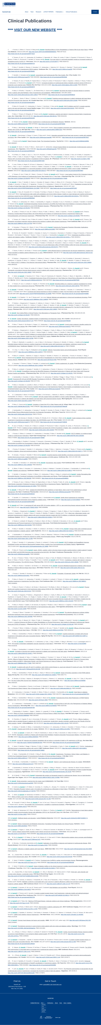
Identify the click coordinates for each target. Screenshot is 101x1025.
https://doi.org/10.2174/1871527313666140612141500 (23, 876)
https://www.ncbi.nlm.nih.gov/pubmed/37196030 (53, 422)
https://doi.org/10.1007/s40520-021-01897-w (74, 636)
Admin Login (57, 1017)
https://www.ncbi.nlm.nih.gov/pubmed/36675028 (65, 280)
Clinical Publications (71, 12)
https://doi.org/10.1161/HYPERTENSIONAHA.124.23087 (24, 188)
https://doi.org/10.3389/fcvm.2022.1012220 (61, 601)
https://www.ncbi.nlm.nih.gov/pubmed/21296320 (21, 943)
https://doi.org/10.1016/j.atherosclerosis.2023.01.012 (78, 252)
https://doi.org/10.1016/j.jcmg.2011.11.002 (25, 909)
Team (32, 12)
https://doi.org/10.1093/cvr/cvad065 (18, 459)
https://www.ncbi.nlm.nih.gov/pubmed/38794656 (51, 124)
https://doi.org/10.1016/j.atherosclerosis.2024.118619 (23, 94)
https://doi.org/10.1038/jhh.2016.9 (17, 806)
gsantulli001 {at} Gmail (49, 984)
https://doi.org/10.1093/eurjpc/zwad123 (59, 326)
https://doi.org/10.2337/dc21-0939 (38, 700)
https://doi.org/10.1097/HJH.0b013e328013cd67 (21, 973)
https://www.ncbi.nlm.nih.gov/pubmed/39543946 (53, 77)
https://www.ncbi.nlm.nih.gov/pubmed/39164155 (21, 118)
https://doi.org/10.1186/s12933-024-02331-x (58, 237)
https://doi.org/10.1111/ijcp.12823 (17, 814)
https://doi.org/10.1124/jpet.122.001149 (62, 624)
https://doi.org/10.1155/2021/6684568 (18, 715)
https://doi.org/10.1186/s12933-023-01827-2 (70, 451)
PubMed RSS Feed (35, 1003)
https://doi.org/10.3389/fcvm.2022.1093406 (20, 464)
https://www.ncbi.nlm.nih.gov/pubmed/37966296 (53, 406)
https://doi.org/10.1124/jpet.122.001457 (19, 315)
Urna (43, 1006)
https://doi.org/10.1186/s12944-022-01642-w (61, 531)
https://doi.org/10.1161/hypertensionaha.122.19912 (22, 486)
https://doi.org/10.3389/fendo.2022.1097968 (20, 616)
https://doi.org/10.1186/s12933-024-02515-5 (33, 170)
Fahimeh (43, 1004)
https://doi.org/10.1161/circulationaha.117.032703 (22, 791)
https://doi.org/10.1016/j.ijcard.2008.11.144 (48, 957)
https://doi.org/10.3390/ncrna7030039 (46, 705)
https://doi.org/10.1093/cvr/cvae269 (62, 69)
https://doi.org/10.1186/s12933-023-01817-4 (52, 346)
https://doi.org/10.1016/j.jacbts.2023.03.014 (20, 414)
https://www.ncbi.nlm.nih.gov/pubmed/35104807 (21, 501)
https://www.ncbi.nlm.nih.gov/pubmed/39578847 (69, 170)
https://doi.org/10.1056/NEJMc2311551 (19, 406)
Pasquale (44, 1009)
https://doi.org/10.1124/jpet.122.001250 (19, 445)
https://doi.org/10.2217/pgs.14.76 (27, 862)
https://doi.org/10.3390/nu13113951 (60, 729)
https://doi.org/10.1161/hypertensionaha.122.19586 (33, 546)
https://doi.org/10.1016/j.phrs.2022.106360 (66, 562)
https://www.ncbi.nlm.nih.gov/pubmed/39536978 (21, 87)
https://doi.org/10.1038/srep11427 (31, 839)
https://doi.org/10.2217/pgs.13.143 (19, 903)
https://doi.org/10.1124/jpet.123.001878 (19, 178)
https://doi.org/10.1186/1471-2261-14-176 (58, 884)
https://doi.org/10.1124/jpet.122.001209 (19, 381)
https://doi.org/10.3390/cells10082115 (60, 688)
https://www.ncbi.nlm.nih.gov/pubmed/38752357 (63, 188)
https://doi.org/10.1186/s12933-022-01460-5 (59, 470)
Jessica (43, 1011)
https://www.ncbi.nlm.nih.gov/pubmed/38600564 (21, 198)
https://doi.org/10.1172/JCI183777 (49, 61)
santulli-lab (50, 998)
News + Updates (67, 1003)
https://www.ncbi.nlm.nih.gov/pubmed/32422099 (66, 742)
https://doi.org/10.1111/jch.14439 (17, 608)
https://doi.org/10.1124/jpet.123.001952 (69, 215)
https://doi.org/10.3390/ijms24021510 (31, 280)
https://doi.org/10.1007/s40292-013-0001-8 (57, 895)
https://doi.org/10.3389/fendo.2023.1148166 (30, 365)
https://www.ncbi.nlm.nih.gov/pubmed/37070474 (21, 391)
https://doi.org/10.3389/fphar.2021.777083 (19, 663)
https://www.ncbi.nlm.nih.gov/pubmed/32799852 (31, 750)
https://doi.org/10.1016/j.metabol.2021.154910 (39, 694)
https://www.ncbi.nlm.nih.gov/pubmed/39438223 (61, 94)
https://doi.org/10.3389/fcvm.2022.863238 (19, 478)
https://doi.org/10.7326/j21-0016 (29, 507)
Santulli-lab (6, 12)
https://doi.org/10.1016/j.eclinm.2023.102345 (41, 430)
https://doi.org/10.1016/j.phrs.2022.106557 (20, 272)
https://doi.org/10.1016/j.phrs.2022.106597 (45, 309)
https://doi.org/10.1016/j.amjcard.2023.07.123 (20, 321)
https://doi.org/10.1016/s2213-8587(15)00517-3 (74, 818)
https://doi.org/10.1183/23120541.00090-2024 (49, 129)
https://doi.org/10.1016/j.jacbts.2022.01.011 (72, 567)
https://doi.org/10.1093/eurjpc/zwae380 (41, 137)
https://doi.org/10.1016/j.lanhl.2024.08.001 (62, 108)
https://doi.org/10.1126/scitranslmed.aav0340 (20, 783)
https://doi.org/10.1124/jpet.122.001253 (19, 208)
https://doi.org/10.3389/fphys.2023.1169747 (30, 352)
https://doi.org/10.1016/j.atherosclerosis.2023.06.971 (43, 247)
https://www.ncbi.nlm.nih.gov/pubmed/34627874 (75, 694)
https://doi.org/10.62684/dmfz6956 (79, 141)
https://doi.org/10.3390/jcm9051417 (18, 758)
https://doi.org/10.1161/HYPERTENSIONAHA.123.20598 (35, 293)
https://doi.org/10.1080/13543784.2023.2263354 (70, 435)
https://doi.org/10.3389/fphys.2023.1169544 (36, 299)
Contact (95, 11)
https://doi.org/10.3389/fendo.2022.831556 (20, 525)
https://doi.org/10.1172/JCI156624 (70, 499)
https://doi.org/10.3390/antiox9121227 (23, 764)
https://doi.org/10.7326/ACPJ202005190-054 (29, 742)
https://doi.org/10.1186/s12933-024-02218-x (66, 196)
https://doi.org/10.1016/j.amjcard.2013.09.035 (59, 856)
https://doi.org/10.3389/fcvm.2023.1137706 (20, 223)
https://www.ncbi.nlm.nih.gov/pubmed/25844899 (50, 833)
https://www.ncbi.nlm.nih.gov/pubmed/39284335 (21, 110)
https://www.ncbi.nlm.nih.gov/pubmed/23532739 (21, 897)
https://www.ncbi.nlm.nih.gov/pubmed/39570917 (75, 137)
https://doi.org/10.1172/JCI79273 (17, 833)
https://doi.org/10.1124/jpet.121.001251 (62, 373)
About (26, 12)
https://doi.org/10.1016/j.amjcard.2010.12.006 (63, 941)
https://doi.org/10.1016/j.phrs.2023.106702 (67, 286)
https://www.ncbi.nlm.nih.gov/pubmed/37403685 (75, 293)
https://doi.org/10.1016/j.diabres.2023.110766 (20, 338)
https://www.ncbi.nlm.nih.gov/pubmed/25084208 (60, 862)
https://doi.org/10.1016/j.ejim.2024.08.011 (45, 116)
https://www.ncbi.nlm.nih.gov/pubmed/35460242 (21, 494)
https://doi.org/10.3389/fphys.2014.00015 (19, 889)
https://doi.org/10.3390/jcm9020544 (28, 737)
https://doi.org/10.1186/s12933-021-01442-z (20, 653)
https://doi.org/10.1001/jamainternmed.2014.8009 (78, 849)
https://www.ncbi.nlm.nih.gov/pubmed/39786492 (21, 71)
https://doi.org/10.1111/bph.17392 (80, 159)
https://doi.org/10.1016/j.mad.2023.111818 (20, 400)
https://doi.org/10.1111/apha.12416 (37, 845)
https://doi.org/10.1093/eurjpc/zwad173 (19, 422)
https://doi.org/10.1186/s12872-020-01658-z (74, 748)
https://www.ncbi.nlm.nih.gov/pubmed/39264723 (21, 63)
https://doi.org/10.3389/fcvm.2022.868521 (74, 581)
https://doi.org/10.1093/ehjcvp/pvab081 (19, 554)
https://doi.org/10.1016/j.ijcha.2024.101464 (65, 100)
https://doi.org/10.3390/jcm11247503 (53, 630)
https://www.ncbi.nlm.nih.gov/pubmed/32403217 (51, 758)
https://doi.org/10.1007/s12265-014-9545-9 (43, 868)
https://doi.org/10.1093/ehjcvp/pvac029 (60, 492)
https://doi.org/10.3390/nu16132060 (45, 229)
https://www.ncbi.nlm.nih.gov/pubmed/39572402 (31, 161)
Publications (60, 12)
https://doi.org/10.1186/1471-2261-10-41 (19, 951)
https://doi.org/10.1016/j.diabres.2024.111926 (64, 85)
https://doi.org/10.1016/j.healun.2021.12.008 (20, 538)
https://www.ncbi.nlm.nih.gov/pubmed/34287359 (21, 707)
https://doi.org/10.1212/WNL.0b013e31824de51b (21, 928)
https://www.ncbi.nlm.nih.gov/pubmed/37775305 (53, 178)
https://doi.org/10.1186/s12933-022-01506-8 (40, 517)
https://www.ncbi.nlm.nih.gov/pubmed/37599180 (57, 321)
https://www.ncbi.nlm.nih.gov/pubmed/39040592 (21, 131)
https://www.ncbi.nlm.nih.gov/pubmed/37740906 (31, 437)
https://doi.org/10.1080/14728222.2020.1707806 (46, 777)
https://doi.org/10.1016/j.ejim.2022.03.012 (19, 591)
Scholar (48, 1017)
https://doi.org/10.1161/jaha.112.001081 (72, 914)
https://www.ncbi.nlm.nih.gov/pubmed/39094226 (21, 151)
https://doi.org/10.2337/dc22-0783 (46, 359)
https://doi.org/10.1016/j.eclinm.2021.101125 (56, 723)
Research (38, 12)
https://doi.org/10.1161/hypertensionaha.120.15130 (57, 771)
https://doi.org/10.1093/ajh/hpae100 (46, 149)
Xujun (43, 1008)
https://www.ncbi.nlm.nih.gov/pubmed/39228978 (21, 102)
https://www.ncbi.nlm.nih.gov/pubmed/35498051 (55, 478)
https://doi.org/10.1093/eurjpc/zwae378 (19, 77)
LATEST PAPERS (48, 12)
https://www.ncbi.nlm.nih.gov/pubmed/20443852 (42, 965)
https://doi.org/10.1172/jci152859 (77, 643)
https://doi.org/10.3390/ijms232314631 (18, 575)
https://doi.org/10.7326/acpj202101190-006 (28, 669)
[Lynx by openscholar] (42, 1017)
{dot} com (59, 984)
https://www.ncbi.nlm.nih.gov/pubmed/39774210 (21, 53)
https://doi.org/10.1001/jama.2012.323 (80, 920)
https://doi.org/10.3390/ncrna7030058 (74, 680)
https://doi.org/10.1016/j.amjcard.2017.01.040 (38, 799)
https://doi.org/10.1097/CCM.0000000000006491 (42, 51)
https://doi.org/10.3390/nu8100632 (17, 826)
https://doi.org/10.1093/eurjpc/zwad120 (49, 389)
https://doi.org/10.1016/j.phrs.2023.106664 (79, 262)
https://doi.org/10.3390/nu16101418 (18, 124)
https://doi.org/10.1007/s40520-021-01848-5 (44, 675)
